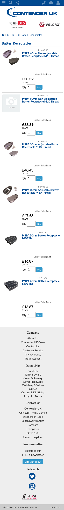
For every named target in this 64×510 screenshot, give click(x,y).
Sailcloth (33, 370)
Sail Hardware (33, 374)
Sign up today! (33, 461)
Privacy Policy (33, 354)
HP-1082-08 (42, 141)
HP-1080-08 (42, 50)
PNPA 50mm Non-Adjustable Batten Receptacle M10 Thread (40, 100)
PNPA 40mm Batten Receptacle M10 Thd (41, 282)
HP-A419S (42, 278)
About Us (33, 338)
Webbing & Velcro (33, 385)
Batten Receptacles (31, 35)
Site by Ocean (55, 507)
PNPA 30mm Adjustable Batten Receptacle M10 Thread (40, 146)
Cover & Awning (32, 378)
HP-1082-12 (42, 186)
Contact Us (33, 346)
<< (7, 35)
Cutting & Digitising (33, 392)
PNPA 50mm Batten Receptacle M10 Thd (41, 237)
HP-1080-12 (42, 95)
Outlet (33, 388)
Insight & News (33, 395)
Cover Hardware (33, 381)
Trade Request (32, 358)
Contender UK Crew (33, 342)
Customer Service (33, 350)
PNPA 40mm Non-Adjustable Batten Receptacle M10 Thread (40, 54)
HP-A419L (42, 232)
